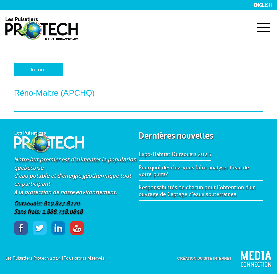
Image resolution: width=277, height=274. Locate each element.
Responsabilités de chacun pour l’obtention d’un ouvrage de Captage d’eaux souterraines (197, 191)
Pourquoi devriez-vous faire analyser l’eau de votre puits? (194, 171)
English (263, 4)
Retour (38, 70)
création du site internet (204, 258)
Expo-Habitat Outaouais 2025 (175, 154)
